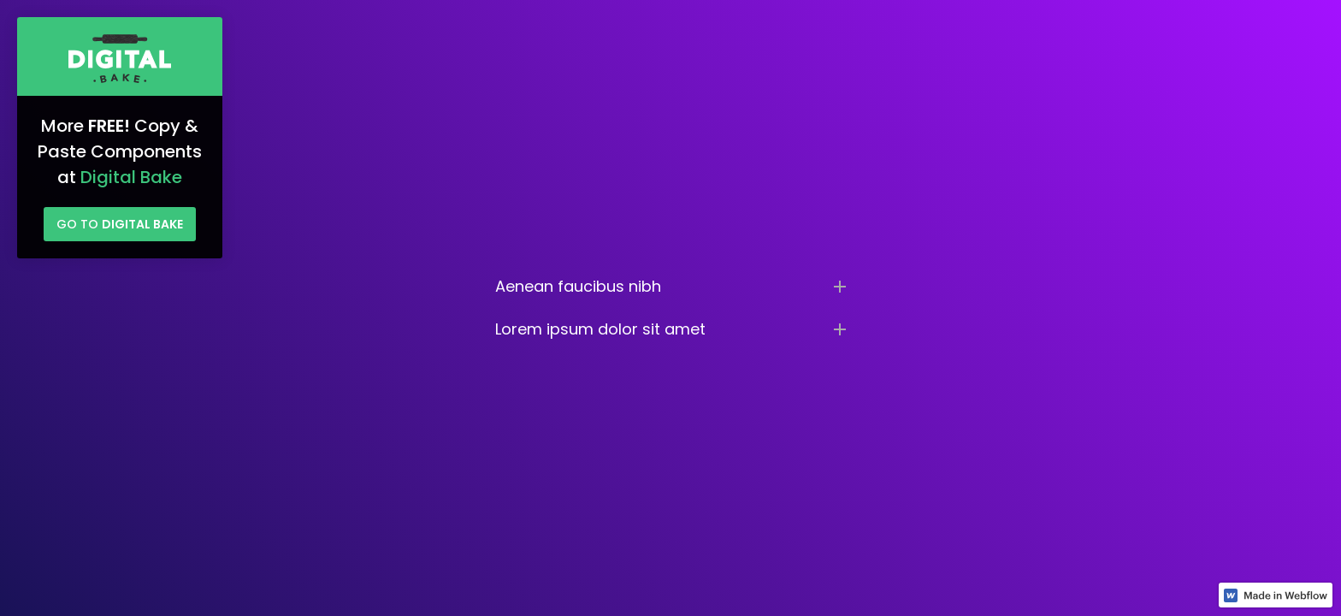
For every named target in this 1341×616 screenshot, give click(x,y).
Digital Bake (131, 177)
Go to (119, 224)
